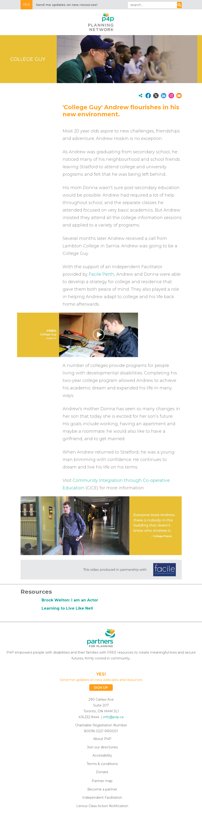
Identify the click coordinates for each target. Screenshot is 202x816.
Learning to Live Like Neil (67, 608)
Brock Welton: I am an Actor (70, 600)
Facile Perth (101, 274)
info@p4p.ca (113, 717)
